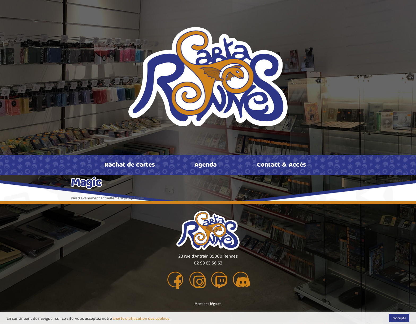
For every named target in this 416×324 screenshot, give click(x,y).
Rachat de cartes (130, 164)
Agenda (205, 164)
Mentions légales (208, 305)
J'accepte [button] (399, 318)
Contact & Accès (281, 164)
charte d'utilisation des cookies (141, 318)
